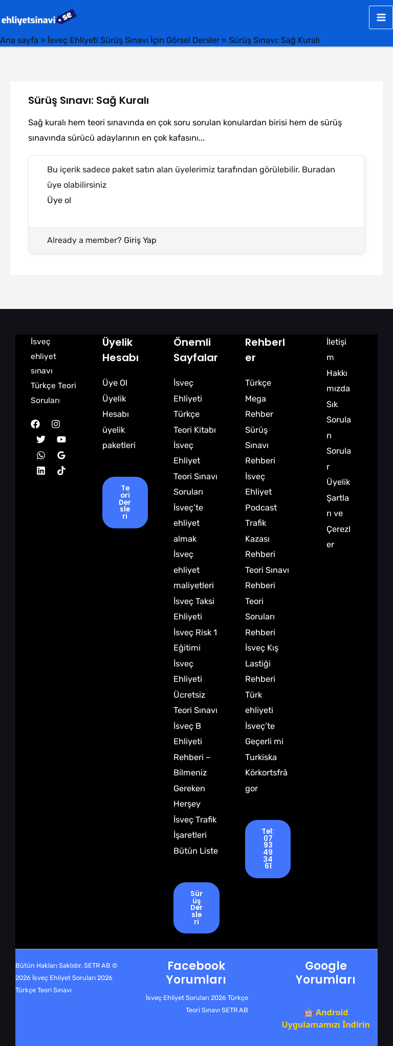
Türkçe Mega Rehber (259, 398)
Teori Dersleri (125, 502)
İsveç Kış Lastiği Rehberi (261, 663)
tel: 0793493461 (267, 849)
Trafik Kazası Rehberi (260, 538)
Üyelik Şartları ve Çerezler (338, 513)
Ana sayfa (19, 40)
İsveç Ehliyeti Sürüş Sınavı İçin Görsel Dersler (134, 40)
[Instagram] (55, 424)
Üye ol (59, 200)
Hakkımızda (338, 380)
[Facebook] (35, 424)
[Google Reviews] (61, 455)
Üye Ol (114, 383)
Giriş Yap (140, 240)
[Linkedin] (41, 470)
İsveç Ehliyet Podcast (261, 492)
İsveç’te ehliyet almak (188, 523)
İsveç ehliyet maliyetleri (193, 569)
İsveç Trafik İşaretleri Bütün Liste (195, 835)
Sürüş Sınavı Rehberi (260, 445)
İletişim (336, 349)
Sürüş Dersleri (196, 908)
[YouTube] (61, 439)
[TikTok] (61, 470)
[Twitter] (41, 439)
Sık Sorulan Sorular (338, 435)
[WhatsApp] (41, 455)
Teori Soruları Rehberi (260, 616)
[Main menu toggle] (381, 18)
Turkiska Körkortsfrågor (266, 772)
